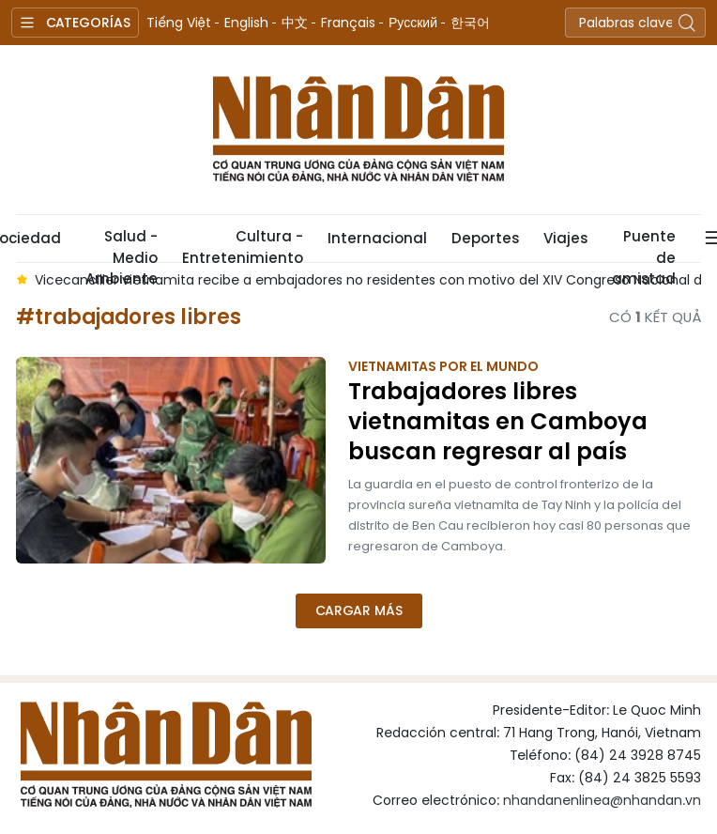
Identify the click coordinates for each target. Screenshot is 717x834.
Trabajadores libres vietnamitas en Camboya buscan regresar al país (498, 422)
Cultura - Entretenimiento (242, 244)
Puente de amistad (644, 244)
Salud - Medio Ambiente (121, 244)
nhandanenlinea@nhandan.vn (602, 800)
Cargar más (359, 610)
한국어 (470, 22)
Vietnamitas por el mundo (443, 366)
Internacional (377, 238)
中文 (295, 22)
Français (348, 22)
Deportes (485, 238)
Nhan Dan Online (358, 129)
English (246, 22)
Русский (413, 22)
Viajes (565, 238)
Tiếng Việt (178, 22)
